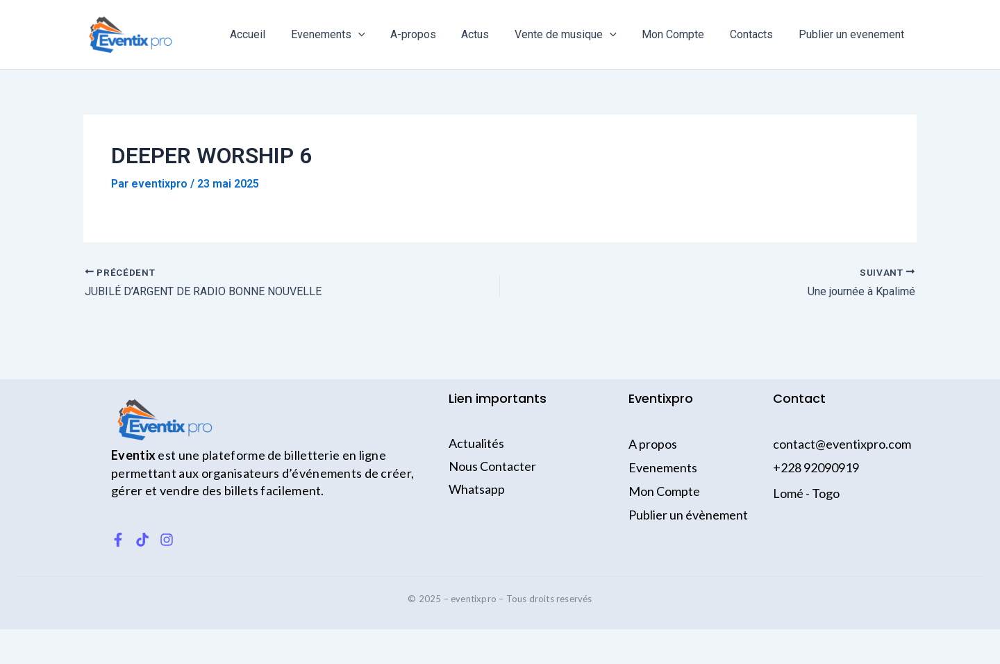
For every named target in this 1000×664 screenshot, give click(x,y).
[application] (379, 35)
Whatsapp (477, 489)
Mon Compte (681, 34)
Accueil (272, 34)
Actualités (476, 443)
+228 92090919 (816, 467)
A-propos (430, 34)
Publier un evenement (853, 34)
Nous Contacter (492, 466)
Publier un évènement (688, 514)
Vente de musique (577, 35)
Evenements (349, 35)
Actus (489, 34)
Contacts (756, 34)
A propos (652, 443)
